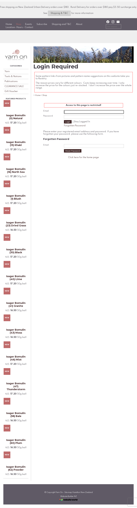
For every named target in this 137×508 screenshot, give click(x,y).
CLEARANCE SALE (14, 86)
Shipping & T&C (59, 13)
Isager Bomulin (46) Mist (16, 358)
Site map (68, 492)
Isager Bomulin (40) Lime (16, 278)
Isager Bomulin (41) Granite (16, 304)
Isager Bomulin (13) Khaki (16, 144)
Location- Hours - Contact (19, 27)
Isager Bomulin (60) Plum (16, 442)
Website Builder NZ (68, 496)
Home (9, 24)
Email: (46, 111)
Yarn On (59, 492)
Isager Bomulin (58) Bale (16, 415)
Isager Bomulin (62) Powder (16, 468)
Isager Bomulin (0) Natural (16, 117)
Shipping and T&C (61, 24)
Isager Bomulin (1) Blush (16, 197)
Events (28, 24)
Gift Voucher (11, 91)
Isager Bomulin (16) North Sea (16, 171)
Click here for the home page (83, 157)
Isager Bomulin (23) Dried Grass (16, 224)
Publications (11, 81)
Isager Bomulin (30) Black (16, 251)
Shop (18, 24)
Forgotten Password (75, 126)
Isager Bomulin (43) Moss (16, 331)
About (79, 24)
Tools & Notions (13, 76)
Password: (48, 116)
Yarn (7, 71)
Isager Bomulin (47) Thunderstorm (16, 386)
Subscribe (42, 24)
